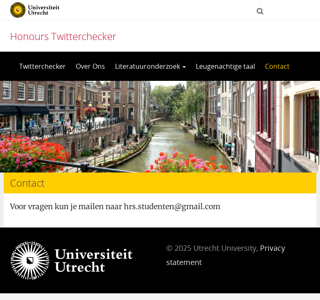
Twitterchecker (42, 66)
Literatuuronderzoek (150, 66)
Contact (277, 66)
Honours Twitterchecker (63, 36)
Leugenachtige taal (225, 66)
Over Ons (90, 66)
